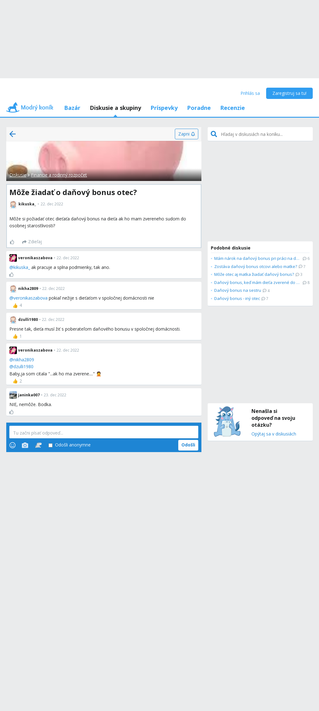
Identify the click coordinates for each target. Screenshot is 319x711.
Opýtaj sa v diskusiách (273, 434)
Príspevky (164, 107)
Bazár (72, 107)
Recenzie (232, 107)
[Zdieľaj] (32, 242)
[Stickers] (38, 445)
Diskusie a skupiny (115, 107)
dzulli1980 (23, 366)
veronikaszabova (30, 298)
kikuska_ (21, 267)
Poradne (199, 107)
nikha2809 (23, 360)
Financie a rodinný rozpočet (59, 175)
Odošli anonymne (69, 445)
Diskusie (17, 175)
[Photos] (25, 445)
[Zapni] (186, 134)
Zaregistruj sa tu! (289, 93)
